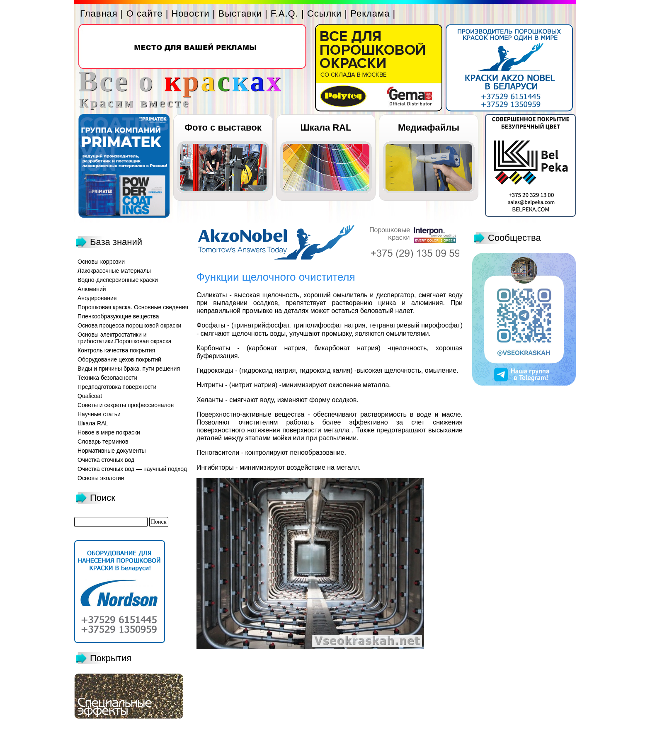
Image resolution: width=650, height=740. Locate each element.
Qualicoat (90, 396)
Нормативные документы (112, 450)
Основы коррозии (101, 261)
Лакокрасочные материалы (114, 270)
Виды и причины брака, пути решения (129, 368)
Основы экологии (101, 478)
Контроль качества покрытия (116, 350)
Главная (99, 13)
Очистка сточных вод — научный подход (132, 469)
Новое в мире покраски (109, 432)
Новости (190, 13)
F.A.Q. (284, 13)
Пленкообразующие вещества (118, 316)
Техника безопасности (107, 377)
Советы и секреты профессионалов (126, 405)
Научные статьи (99, 414)
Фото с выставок (222, 127)
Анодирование (97, 298)
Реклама (370, 13)
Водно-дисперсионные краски (118, 280)
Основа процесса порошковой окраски (129, 325)
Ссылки (324, 13)
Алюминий (92, 289)
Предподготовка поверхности (117, 386)
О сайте (144, 13)
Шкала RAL (326, 127)
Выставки (240, 13)
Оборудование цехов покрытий (119, 359)
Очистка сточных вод (106, 459)
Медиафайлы (428, 127)
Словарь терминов (103, 441)
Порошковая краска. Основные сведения (133, 307)
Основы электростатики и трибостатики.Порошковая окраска (125, 338)
